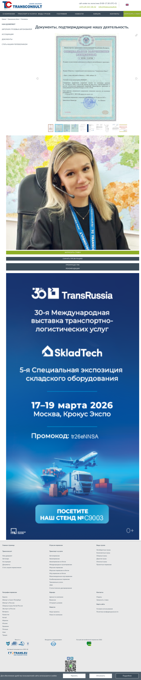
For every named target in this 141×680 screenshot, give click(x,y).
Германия (5, 626)
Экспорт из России (8, 608)
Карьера (97, 14)
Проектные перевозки (103, 564)
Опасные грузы (101, 561)
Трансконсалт (7, 551)
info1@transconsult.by (108, 7)
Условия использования (104, 609)
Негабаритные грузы (103, 550)
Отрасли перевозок (56, 545)
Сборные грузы (101, 556)
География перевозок (9, 592)
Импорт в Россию (8, 603)
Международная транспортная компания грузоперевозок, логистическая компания (41, 6)
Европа (4, 597)
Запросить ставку (132, 14)
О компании (9, 14)
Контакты (114, 14)
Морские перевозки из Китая (59, 570)
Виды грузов (44, 14)
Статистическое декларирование (60, 588)
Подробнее (127, 676)
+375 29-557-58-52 (87, 7)
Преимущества (73, 265)
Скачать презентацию (73, 259)
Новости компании (55, 614)
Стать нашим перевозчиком (14, 44)
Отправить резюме (55, 603)
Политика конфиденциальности (107, 612)
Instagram (71, 658)
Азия (4, 632)
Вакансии (52, 600)
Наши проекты (54, 612)
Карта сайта (100, 604)
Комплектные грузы (103, 553)
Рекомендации (73, 268)
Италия (4, 623)
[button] (136, 35)
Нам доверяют (8, 24)
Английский (127, 5)
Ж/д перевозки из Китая (57, 573)
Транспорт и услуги (27, 14)
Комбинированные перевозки (59, 579)
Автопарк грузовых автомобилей (17, 29)
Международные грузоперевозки (60, 564)
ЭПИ (51, 585)
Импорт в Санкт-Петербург (11, 600)
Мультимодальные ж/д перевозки (60, 576)
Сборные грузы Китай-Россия (12, 606)
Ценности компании (56, 597)
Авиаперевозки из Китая (57, 561)
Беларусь (5, 611)
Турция (4, 635)
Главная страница (8, 545)
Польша (5, 629)
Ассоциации (8, 34)
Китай (4, 617)
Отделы (99, 597)
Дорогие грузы (101, 558)
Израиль (5, 620)
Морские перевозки (56, 567)
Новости (79, 14)
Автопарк (5, 558)
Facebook (68, 658)
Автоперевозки (54, 556)
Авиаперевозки (54, 558)
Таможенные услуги (56, 582)
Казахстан (5, 614)
